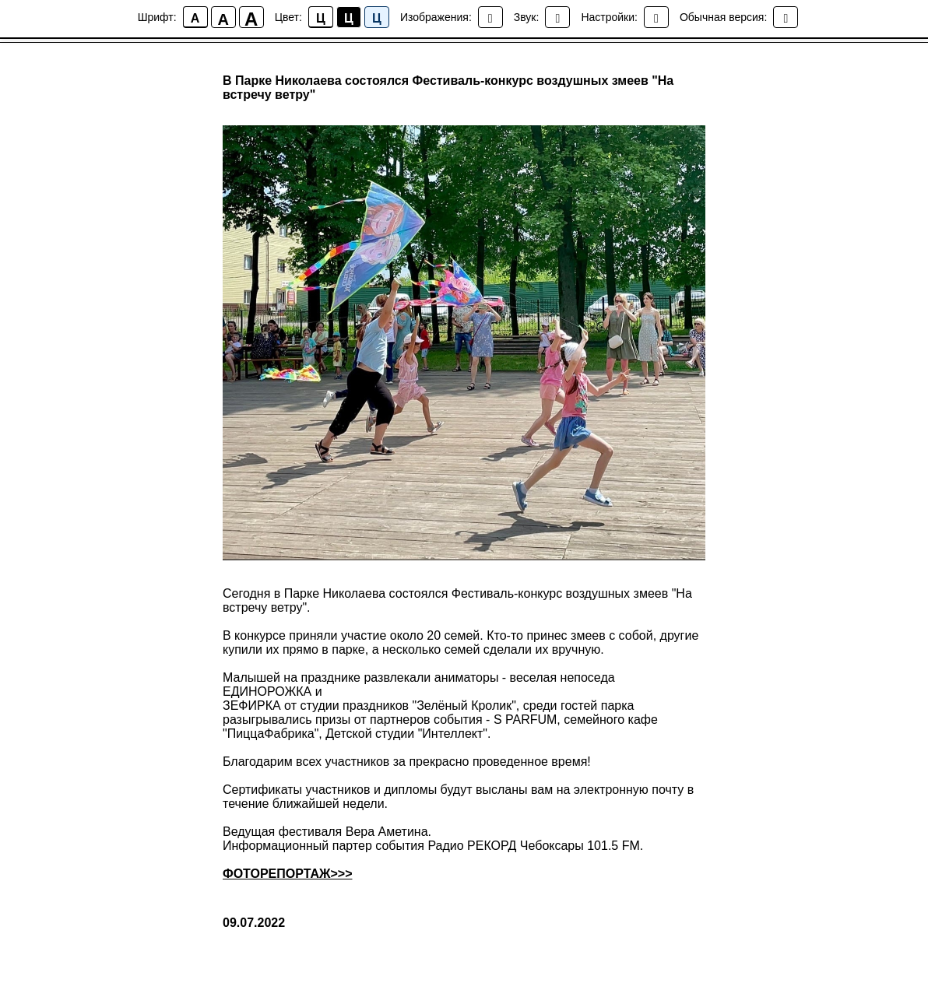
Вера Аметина (387, 831)
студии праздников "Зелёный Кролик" (407, 705)
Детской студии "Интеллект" (406, 733)
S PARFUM (525, 719)
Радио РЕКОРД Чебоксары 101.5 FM (533, 845)
